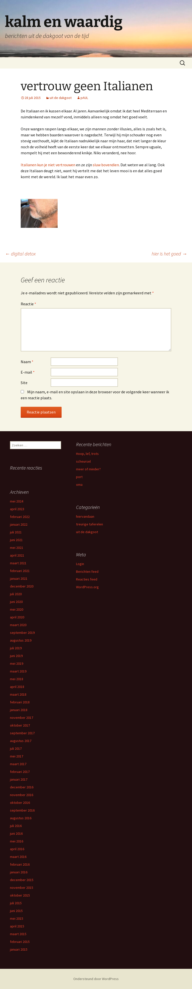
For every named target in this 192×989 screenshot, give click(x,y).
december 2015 (21, 880)
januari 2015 (18, 949)
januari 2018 (18, 710)
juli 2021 (16, 532)
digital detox (20, 253)
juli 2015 (16, 903)
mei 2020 (16, 609)
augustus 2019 (20, 640)
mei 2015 (16, 918)
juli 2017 (16, 748)
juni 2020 (16, 601)
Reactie (28, 303)
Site (24, 382)
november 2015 (21, 887)
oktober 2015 (20, 895)
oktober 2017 (20, 725)
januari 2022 (18, 524)
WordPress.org (87, 587)
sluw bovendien (106, 164)
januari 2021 (18, 578)
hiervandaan (85, 516)
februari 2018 (20, 702)
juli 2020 (16, 594)
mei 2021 (16, 547)
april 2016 (17, 849)
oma (79, 484)
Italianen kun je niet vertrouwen (48, 164)
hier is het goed (169, 253)
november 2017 (21, 717)
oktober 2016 (20, 802)
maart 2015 (18, 934)
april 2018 (17, 686)
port (79, 477)
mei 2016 (16, 841)
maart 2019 (18, 671)
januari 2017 (18, 779)
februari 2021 (20, 571)
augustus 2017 (20, 741)
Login (80, 564)
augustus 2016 (20, 818)
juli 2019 (16, 648)
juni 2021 (16, 540)
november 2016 (21, 795)
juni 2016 (16, 833)
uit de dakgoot (61, 97)
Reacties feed (86, 579)
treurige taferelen (89, 524)
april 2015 (17, 926)
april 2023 (17, 509)
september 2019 (22, 632)
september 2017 (22, 733)
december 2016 (21, 787)
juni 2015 (16, 910)
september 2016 (22, 810)
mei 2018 (16, 679)
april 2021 (17, 555)
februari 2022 (20, 516)
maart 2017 (18, 764)
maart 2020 (18, 625)
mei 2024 (16, 501)
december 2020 (21, 586)
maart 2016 (18, 856)
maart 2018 (18, 694)
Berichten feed (87, 571)
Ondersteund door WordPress (96, 979)
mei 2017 (16, 756)
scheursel (83, 461)
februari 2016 (20, 864)
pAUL (84, 97)
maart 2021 (18, 563)
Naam (27, 361)
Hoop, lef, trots (87, 453)
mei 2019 (16, 663)
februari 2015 (20, 941)
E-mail (28, 372)
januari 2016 (18, 872)
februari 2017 (20, 771)
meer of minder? (88, 469)
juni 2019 (16, 656)
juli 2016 (16, 826)
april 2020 (17, 617)
